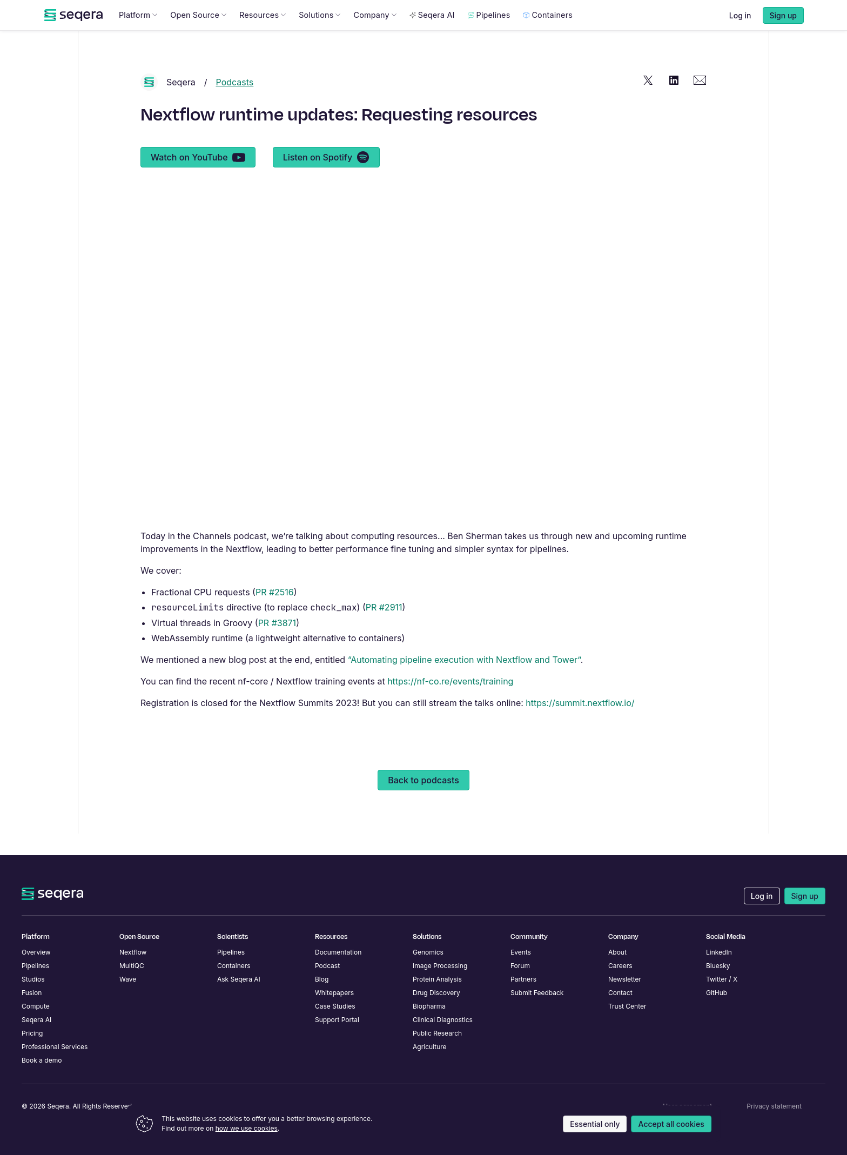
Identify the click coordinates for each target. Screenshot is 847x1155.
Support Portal (337, 1020)
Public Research (437, 1033)
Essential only (595, 1124)
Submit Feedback (536, 993)
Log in (740, 37)
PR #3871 (277, 644)
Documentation (338, 952)
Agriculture (430, 1047)
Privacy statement (774, 1106)
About (617, 952)
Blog (321, 979)
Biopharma (429, 1006)
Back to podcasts (423, 801)
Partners (523, 979)
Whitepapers (334, 993)
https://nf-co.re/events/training (450, 702)
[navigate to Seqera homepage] (73, 37)
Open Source (198, 36)
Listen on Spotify (326, 178)
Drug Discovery (436, 993)
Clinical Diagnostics (443, 1020)
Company (374, 36)
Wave (127, 979)
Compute (36, 1006)
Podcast (327, 966)
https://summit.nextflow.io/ (580, 724)
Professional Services (55, 1047)
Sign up (804, 896)
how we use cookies (247, 1128)
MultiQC (131, 966)
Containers (548, 36)
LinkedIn (719, 952)
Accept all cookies (671, 1124)
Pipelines (489, 36)
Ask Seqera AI (238, 979)
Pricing (32, 1033)
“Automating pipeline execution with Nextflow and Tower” (464, 681)
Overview (36, 952)
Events (520, 952)
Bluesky (718, 966)
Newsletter (624, 979)
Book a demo (42, 1060)
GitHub (716, 993)
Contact (620, 993)
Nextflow (132, 952)
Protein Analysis (437, 979)
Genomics (428, 952)
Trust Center (627, 1006)
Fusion (32, 993)
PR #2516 (275, 613)
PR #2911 (384, 628)
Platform (138, 36)
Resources (262, 36)
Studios (33, 979)
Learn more (496, 11)
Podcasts (235, 103)
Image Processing (440, 966)
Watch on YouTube (198, 178)
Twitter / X (721, 979)
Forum (520, 966)
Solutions (319, 36)
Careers (620, 966)
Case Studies (335, 1006)
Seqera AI (432, 36)
